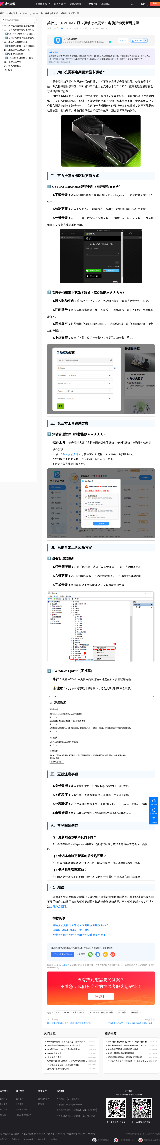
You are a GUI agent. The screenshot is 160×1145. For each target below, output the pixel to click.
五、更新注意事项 (12, 62)
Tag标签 (53, 1139)
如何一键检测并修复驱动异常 (120, 1053)
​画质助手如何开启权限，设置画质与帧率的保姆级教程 (66, 1061)
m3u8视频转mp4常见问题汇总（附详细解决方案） (66, 1042)
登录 (143, 4)
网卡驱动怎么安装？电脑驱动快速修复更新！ (79, 934)
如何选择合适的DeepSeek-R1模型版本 (62, 1045)
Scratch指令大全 (53, 1053)
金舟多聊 (19, 1104)
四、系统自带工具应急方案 (17, 50)
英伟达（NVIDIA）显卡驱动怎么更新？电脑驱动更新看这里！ (51, 13)
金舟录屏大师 (21, 1110)
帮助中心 (93, 4)
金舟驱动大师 (71, 454)
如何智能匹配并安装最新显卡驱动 (122, 1049)
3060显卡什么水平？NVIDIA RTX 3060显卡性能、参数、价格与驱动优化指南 (131, 1023)
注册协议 (3, 1139)
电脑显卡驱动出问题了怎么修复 (71, 930)
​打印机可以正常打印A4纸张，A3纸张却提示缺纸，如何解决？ (127, 1061)
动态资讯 (13, 13)
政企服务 (105, 4)
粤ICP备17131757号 (56, 1134)
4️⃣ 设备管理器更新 (14, 54)
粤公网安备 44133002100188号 (81, 1134)
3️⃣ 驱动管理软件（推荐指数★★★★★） (21, 46)
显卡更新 (122, 1012)
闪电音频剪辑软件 (23, 1115)
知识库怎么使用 (53, 1057)
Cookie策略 (28, 1139)
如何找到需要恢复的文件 (57, 1069)
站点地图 (41, 1139)
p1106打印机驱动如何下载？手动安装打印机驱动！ (127, 1042)
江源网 (41, 1104)
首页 (2, 13)
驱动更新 (135, 1012)
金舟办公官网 (58, 906)
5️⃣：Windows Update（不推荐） (20, 58)
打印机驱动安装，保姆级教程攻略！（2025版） (127, 1045)
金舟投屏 (19, 1099)
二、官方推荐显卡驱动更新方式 (19, 30)
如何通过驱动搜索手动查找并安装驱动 (124, 1057)
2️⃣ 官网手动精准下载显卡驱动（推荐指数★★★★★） (21, 38)
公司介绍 (3, 1099)
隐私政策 (16, 1139)
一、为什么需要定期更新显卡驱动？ (20, 26)
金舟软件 (55, 28)
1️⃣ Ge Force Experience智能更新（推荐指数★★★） (21, 34)
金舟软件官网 (43, 1099)
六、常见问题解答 (12, 66)
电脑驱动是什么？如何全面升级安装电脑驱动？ (81, 925)
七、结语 (8, 70)
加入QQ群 (89, 1110)
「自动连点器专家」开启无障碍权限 (62, 1065)
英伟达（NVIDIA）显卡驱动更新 (70, 1012)
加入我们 (3, 1115)
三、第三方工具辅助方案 (16, 42)
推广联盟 (3, 1110)
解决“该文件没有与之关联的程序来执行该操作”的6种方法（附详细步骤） (70, 1023)
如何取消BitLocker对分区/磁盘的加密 (62, 1049)
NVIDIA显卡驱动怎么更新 (101, 1012)
